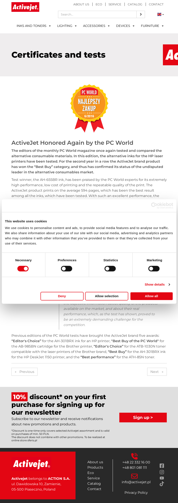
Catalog (135, 4)
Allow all (151, 296)
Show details (155, 284)
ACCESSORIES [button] (96, 26)
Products (95, 467)
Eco (99, 4)
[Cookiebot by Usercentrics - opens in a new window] (154, 205)
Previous (24, 372)
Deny (62, 296)
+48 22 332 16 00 (136, 462)
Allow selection (106, 296)
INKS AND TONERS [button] (34, 26)
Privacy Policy (136, 493)
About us (81, 4)
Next (157, 372)
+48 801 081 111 (134, 468)
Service (115, 4)
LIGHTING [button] (67, 26)
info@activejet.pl (136, 482)
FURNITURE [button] (152, 26)
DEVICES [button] (125, 26)
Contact (156, 4)
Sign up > (143, 417)
